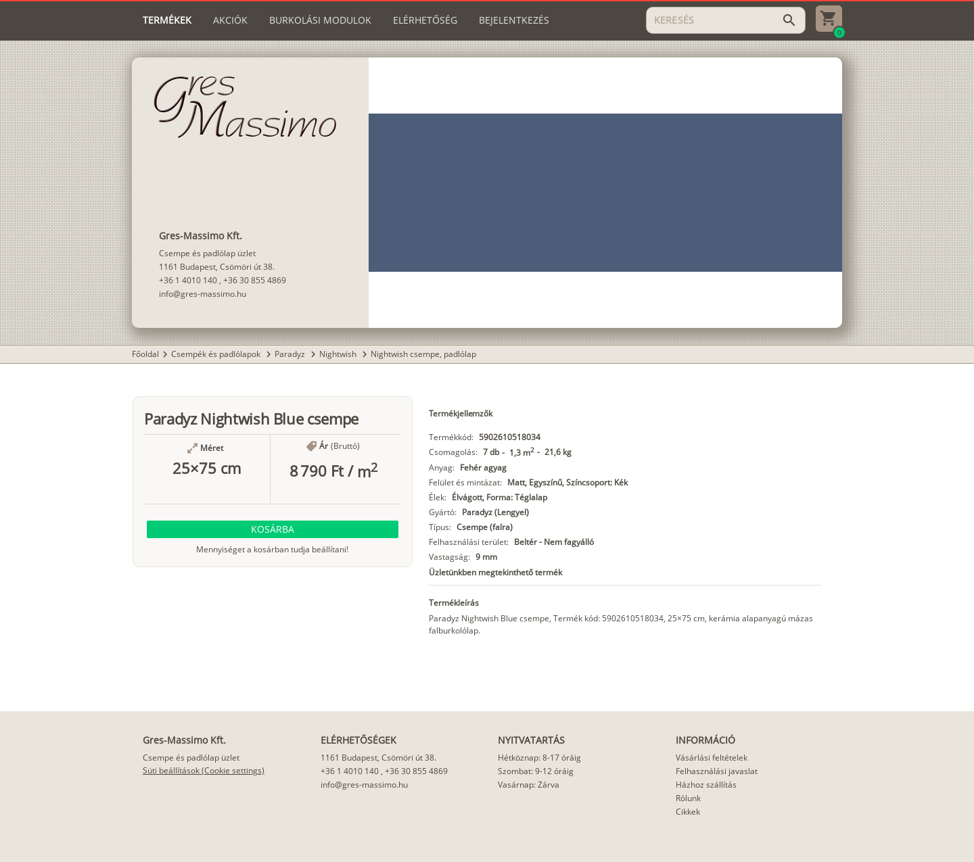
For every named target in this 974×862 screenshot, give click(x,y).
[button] (272, 529)
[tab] (167, 20)
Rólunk (688, 798)
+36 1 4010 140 (188, 280)
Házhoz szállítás (706, 784)
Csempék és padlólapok (216, 354)
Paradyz (291, 354)
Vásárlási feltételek (711, 757)
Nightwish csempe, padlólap (423, 354)
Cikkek (688, 811)
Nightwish (338, 354)
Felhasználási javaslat (717, 771)
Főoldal (145, 354)
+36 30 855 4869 (254, 280)
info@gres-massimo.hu (202, 294)
